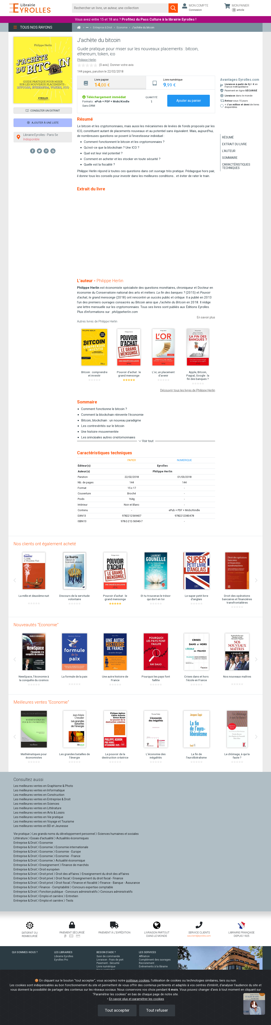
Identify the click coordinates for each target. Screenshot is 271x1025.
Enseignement (49, 865)
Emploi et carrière (51, 896)
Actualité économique (70, 860)
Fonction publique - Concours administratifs (69, 891)
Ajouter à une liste (43, 122)
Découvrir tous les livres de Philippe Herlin (187, 390)
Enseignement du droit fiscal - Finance (98, 878)
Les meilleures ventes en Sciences (36, 803)
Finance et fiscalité (85, 882)
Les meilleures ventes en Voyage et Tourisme (44, 821)
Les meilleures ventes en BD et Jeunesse (41, 826)
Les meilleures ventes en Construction (39, 794)
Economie (46, 842)
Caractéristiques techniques (236, 166)
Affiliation (144, 956)
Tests (69, 900)
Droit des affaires (67, 874)
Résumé (228, 137)
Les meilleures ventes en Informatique (39, 790)
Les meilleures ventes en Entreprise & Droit (42, 799)
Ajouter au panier (188, 101)
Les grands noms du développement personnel (63, 833)
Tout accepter (117, 1010)
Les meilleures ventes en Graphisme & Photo (43, 786)
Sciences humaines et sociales (118, 833)
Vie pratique (22, 833)
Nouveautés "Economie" (36, 624)
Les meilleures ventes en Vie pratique (38, 817)
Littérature (21, 838)
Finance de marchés (75, 865)
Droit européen (49, 869)
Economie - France (68, 856)
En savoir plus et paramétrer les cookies (136, 999)
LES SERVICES (147, 952)
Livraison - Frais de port (110, 959)
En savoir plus (206, 317)
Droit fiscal (63, 878)
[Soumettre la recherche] (173, 8)
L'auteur (228, 151)
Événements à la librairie (153, 966)
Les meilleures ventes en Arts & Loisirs (39, 812)
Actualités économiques (72, 838)
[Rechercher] (120, 8)
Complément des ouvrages (155, 959)
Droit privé (46, 874)
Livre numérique (106, 966)
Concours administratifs (116, 891)
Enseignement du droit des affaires (105, 874)
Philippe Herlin (86, 60)
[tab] (111, 82)
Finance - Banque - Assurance (120, 882)
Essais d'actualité (42, 838)
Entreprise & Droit (25, 842)
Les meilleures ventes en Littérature (37, 808)
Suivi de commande (108, 956)
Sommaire (230, 157)
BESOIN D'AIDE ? (106, 952)
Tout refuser (157, 1010)
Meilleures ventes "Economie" (41, 702)
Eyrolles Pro (61, 959)
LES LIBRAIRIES (63, 952)
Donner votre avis (122, 65)
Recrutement (146, 963)
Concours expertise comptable (92, 887)
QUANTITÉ (151, 97)
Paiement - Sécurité (108, 963)
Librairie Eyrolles (63, 956)
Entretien (72, 896)
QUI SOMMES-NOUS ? (25, 952)
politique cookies (137, 980)
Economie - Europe (68, 851)
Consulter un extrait (43, 110)
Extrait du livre (234, 144)
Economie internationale (72, 847)
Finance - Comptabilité (54, 887)
